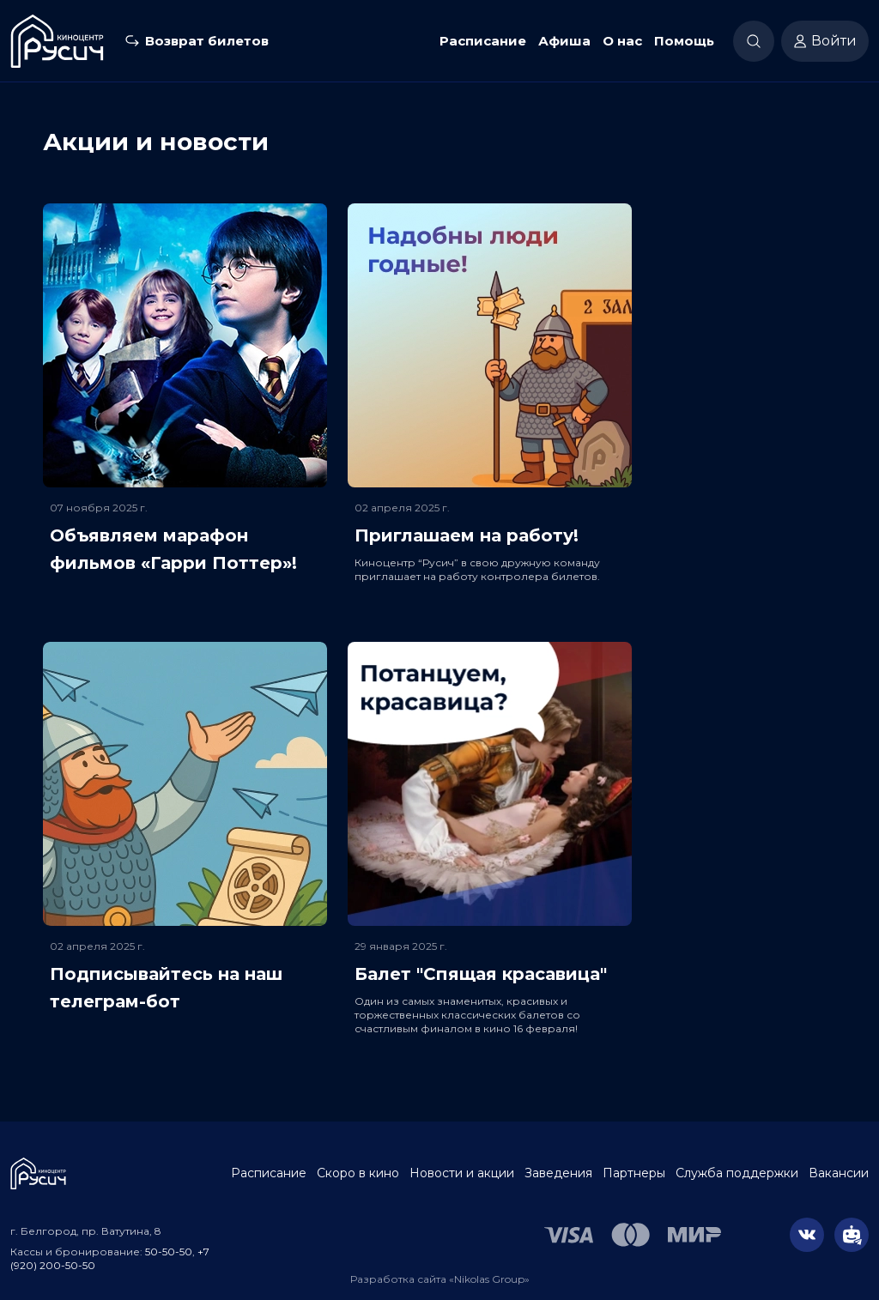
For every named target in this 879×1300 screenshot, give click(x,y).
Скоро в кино (358, 1173)
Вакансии (839, 1173)
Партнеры (634, 1173)
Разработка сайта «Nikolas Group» (440, 1279)
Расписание (483, 41)
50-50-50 (168, 1251)
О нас (622, 41)
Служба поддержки (737, 1173)
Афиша (564, 41)
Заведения (558, 1173)
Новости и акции (461, 1173)
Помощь (684, 41)
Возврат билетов (207, 41)
